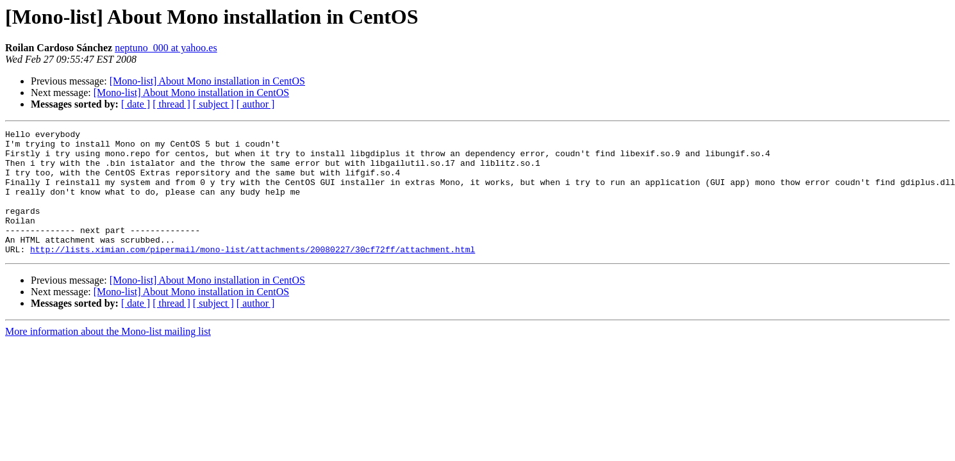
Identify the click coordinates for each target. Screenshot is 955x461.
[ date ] (135, 104)
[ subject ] (213, 104)
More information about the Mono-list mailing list (108, 356)
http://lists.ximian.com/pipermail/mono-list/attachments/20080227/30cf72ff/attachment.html (252, 274)
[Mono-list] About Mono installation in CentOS (207, 81)
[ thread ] (171, 104)
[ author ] (256, 104)
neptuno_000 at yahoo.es (166, 47)
